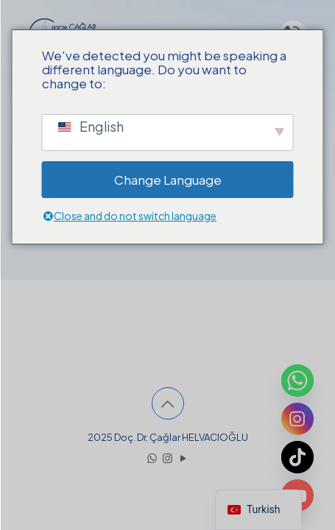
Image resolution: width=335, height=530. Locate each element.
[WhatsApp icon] (152, 457)
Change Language (168, 180)
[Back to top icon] (168, 403)
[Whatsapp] (297, 380)
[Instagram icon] (167, 457)
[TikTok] (297, 457)
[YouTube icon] (182, 457)
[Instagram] (297, 419)
